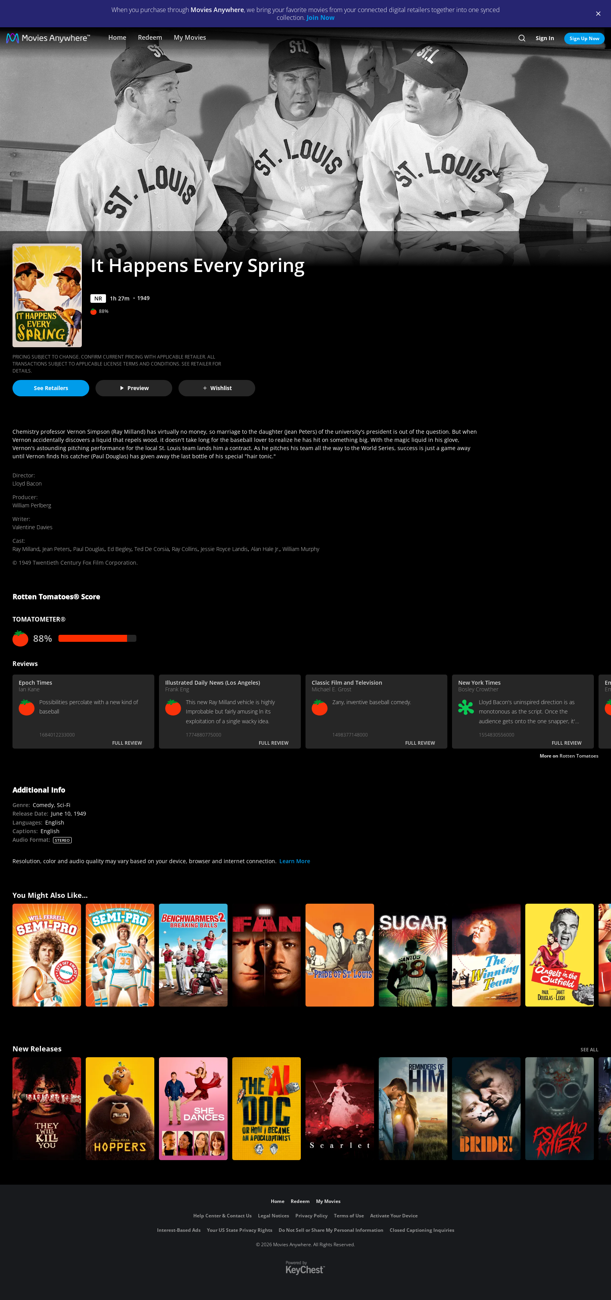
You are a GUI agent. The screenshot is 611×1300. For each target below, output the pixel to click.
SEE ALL (590, 1049)
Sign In (545, 38)
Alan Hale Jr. (265, 549)
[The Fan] (266, 955)
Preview (134, 388)
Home (117, 37)
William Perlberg (31, 505)
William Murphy (301, 549)
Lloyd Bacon (27, 483)
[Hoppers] (120, 1108)
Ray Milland (25, 549)
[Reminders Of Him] (413, 1108)
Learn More (294, 861)
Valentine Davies (32, 527)
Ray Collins (185, 549)
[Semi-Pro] (120, 955)
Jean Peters (56, 549)
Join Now (321, 17)
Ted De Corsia (151, 549)
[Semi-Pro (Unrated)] (46, 955)
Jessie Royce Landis (224, 549)
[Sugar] (413, 955)
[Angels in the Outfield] (559, 955)
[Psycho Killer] (559, 1108)
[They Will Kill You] (46, 1108)
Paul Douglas (88, 549)
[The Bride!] (486, 1108)
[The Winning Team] (486, 955)
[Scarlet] (340, 1108)
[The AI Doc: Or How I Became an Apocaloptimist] (266, 1108)
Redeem (150, 37)
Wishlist (217, 388)
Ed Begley (119, 549)
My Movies (190, 37)
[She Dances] (193, 1108)
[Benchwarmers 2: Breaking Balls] (193, 955)
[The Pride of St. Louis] (340, 955)
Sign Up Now (584, 38)
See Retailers (51, 388)
